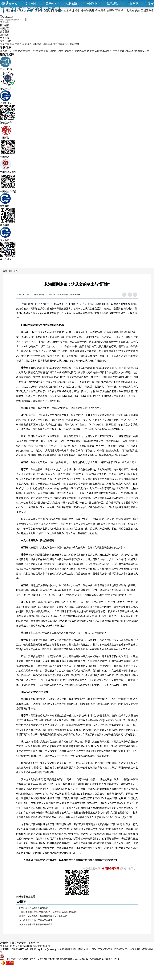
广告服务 (15, 946)
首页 (5, 271)
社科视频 (71, 3)
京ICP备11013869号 (114, 949)
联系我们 (45, 946)
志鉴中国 (4, 44)
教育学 (90, 51)
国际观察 (132, 3)
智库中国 (51, 3)
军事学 (106, 51)
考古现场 (4, 38)
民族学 (82, 51)
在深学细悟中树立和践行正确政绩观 (35, 924)
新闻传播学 (50, 51)
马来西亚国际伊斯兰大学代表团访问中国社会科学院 (43, 916)
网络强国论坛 (60, 44)
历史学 (34, 51)
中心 (14, 3)
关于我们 (4, 946)
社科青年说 (46, 44)
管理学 (98, 51)
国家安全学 (143, 51)
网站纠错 (35, 946)
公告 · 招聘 (5, 41)
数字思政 (112, 3)
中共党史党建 (117, 51)
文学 (40, 51)
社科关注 (15, 44)
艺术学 (59, 51)
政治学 (67, 51)
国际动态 (13, 271)
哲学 (14, 51)
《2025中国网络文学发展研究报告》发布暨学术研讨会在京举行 (48, 912)
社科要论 (25, 44)
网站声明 (25, 946)
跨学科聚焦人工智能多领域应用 (33, 908)
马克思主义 (6, 51)
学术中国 (30, 3)
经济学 (21, 51)
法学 (27, 51)
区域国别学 (131, 51)
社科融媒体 (73, 44)
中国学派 (92, 3)
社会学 (75, 51)
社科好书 (35, 44)
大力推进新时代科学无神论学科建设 (35, 920)
